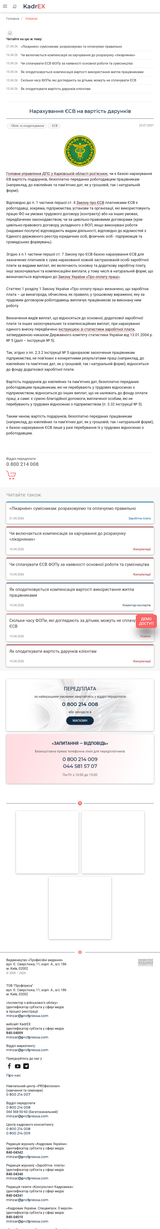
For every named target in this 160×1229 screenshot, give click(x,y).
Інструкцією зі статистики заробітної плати (97, 329)
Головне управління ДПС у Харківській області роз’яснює (57, 173)
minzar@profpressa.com (27, 1016)
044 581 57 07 (80, 766)
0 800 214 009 (80, 759)
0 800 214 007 (18, 1095)
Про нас (13, 1075)
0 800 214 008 (18, 1107)
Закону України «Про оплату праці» (89, 276)
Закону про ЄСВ (90, 202)
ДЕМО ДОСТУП (146, 621)
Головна (12, 19)
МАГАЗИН (80, 720)
